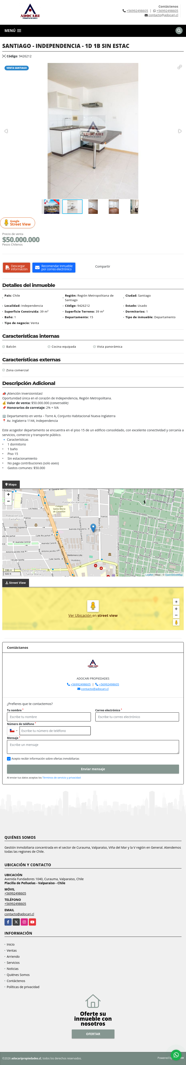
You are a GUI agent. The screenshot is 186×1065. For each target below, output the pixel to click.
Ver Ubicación (80, 615)
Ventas (12, 950)
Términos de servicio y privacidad (61, 777)
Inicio (11, 944)
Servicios (13, 962)
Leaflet (149, 574)
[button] (179, 67)
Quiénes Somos (18, 975)
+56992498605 (137, 11)
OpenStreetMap (174, 574)
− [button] (8, 501)
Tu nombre (15, 710)
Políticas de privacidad (23, 987)
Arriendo (13, 956)
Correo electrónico (108, 710)
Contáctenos (16, 981)
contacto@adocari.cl (95, 689)
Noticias (12, 969)
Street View (18, 223)
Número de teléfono (21, 724)
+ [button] (8, 495)
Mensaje (13, 738)
